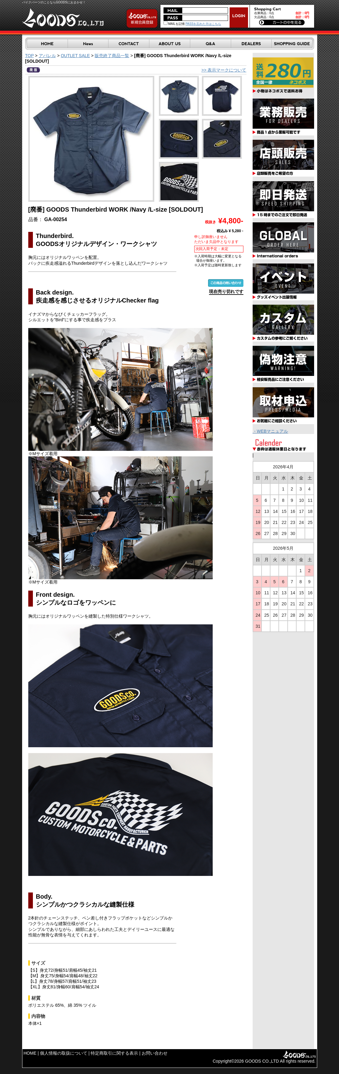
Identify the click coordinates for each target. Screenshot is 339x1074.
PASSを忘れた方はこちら (203, 23)
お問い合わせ (155, 1053)
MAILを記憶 (174, 23)
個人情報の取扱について (63, 1053)
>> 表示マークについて (223, 70)
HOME (30, 1053)
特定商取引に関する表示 (114, 1053)
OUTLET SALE (75, 55)
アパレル (47, 55)
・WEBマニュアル (270, 431)
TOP (29, 55)
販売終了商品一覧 (112, 55)
